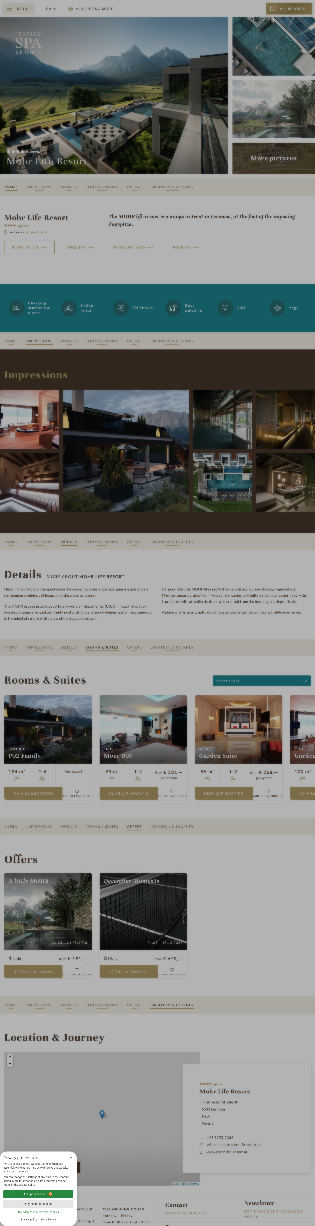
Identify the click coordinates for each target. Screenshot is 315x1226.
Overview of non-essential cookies (38, 1212)
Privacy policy (29, 1219)
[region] (38, 1174)
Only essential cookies (38, 1204)
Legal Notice (48, 1219)
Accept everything (38, 1194)
